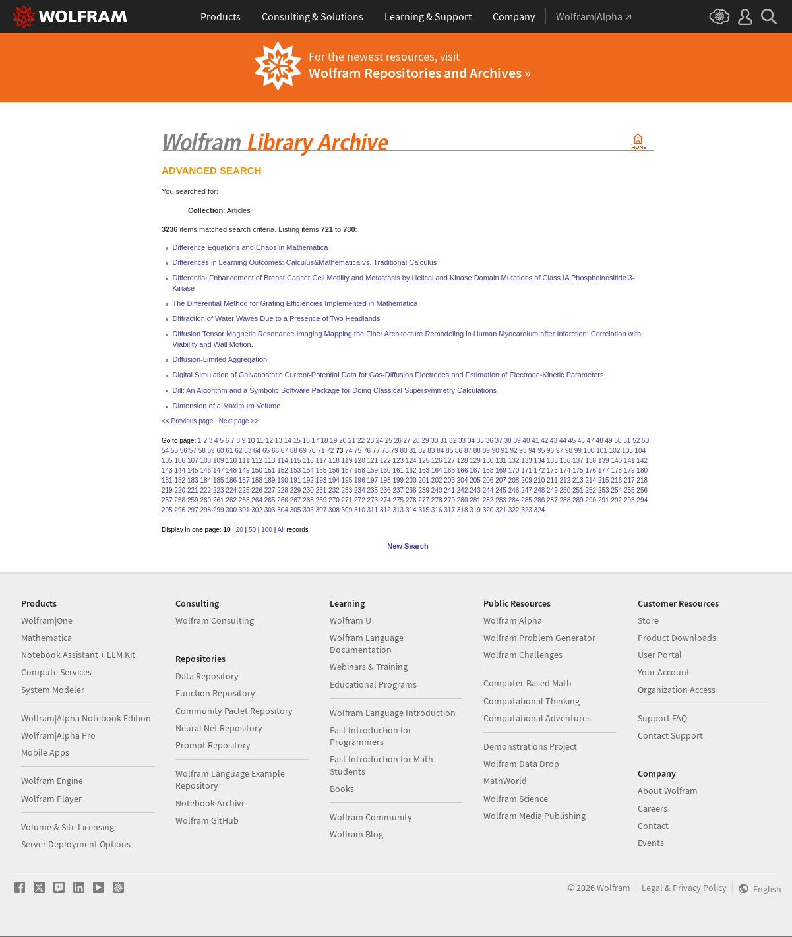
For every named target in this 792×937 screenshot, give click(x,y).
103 (627, 450)
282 (488, 500)
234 (359, 490)
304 (282, 510)
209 (526, 480)
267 (295, 500)
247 (526, 490)
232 (334, 490)
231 (321, 490)
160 (385, 470)
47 (590, 440)
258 (179, 500)
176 (590, 470)
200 (411, 480)
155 (321, 470)
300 (231, 510)
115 (295, 460)
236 (385, 490)
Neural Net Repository (218, 728)
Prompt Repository (213, 745)
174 (565, 470)
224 (231, 490)
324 (539, 510)
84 (440, 450)
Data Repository (207, 676)
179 (629, 470)
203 (449, 480)
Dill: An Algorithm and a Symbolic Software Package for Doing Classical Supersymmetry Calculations (335, 390)
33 (462, 440)
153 (295, 470)
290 (590, 500)
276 (411, 500)
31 (443, 440)
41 (535, 440)
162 (411, 470)
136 (565, 460)
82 (421, 450)
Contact (653, 825)
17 (315, 440)
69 (303, 450)
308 (334, 510)
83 (431, 450)
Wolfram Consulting (214, 620)
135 (552, 460)
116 (308, 460)
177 (603, 470)
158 (359, 470)
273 (373, 500)
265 (270, 500)
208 (514, 480)
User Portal (660, 655)
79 (394, 450)
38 (508, 440)
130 (488, 460)
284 (514, 500)
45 (572, 440)
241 (449, 490)
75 (357, 450)
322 (514, 510)
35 (480, 440)
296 (179, 510)
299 (218, 510)
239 (423, 490)
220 (179, 490)
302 (256, 510)
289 (578, 500)
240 (436, 490)
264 (256, 500)
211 (552, 480)
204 (462, 480)
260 (205, 500)
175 (578, 470)
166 (462, 470)
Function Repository (215, 693)
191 (295, 480)
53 (645, 440)
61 (229, 450)
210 (539, 480)
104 (640, 450)
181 (167, 480)
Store (648, 620)
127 (449, 460)
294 (642, 500)
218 (642, 480)
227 (270, 490)
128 (462, 460)
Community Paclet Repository (234, 711)
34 (471, 440)
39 (516, 440)
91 (504, 450)
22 (361, 440)
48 (599, 440)
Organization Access (677, 690)
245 (500, 490)
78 (385, 450)
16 (306, 440)
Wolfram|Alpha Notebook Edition (86, 718)
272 (359, 500)
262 (231, 500)
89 (486, 450)
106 (179, 460)
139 (603, 460)
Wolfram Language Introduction (393, 713)
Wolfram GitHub (207, 820)
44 (562, 440)
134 (539, 460)
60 (220, 450)
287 (552, 500)
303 (270, 510)
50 (617, 440)
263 (244, 500)
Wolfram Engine (52, 781)
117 (321, 460)
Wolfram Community (371, 817)
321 (500, 510)
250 (565, 490)
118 (334, 460)
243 (475, 490)
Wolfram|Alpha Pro (58, 735)
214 (590, 480)
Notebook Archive (210, 803)
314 (411, 510)
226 (256, 490)
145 (192, 470)
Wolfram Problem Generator (539, 638)
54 (165, 450)
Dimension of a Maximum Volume (227, 405)
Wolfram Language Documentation (367, 643)
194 (334, 480)
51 (626, 440)
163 (423, 470)
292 (616, 500)
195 (347, 480)
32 (452, 440)
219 (167, 490)
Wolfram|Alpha (512, 620)
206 (488, 480)
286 (539, 500)
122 (385, 460)
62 (238, 450)
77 (376, 450)
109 (218, 460)
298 (205, 510)
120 (359, 460)
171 (526, 470)
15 (297, 440)
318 (462, 510)
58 (202, 450)
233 (347, 490)
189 (270, 480)
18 (324, 440)
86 (458, 450)
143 (167, 470)
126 (436, 460)
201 (423, 480)
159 (373, 470)
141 (629, 460)
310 (359, 510)
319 (475, 510)
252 (590, 490)
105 (167, 460)
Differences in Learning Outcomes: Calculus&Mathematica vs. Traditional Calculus (305, 262)
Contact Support (670, 735)
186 (231, 480)
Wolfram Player (51, 798)
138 (590, 460)
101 (601, 450)
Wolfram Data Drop (521, 764)
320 (488, 510)
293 (629, 500)
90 (495, 450)
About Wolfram (668, 791)
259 (192, 500)
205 (475, 480)
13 (278, 440)
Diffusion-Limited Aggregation (220, 359)
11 (260, 440)
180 (642, 470)
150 (256, 470)
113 (270, 460)
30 (434, 440)
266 (282, 500)
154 (308, 470)
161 (398, 470)
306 (308, 510)
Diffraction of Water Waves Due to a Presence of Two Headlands (277, 318)
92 (513, 450)
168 (488, 470)
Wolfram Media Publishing (534, 816)
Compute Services (56, 672)
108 (205, 460)
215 (603, 480)
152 (282, 470)
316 (436, 510)
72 (330, 450)
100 (589, 450)
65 (266, 450)
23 (370, 440)
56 (183, 450)
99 (578, 450)
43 (553, 440)
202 (436, 480)
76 (367, 450)
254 (616, 490)
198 (385, 480)
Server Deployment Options (76, 844)
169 (500, 470)
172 (539, 470)
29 (425, 440)
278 (436, 500)
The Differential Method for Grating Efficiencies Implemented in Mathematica (295, 303)
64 (256, 450)
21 (351, 440)
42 (544, 440)
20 (342, 440)
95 (541, 450)
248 (539, 490)
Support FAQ (662, 718)
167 (475, 470)
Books (342, 789)
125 (423, 460)
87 (468, 450)
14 (287, 440)
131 (500, 460)
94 (531, 450)
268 (308, 500)
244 (488, 490)
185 (218, 480)
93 (522, 450)
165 (449, 470)
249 (552, 490)
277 (423, 500)
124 (411, 460)
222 (205, 490)
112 (256, 460)
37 (499, 440)
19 (333, 440)
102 (615, 450)
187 (244, 480)
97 (559, 450)
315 (423, 510)
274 (385, 500)
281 (475, 500)
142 (642, 460)
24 (379, 440)
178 (616, 470)
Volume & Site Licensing (67, 827)
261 (218, 500)
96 (550, 450)
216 (616, 480)
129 (475, 460)
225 (244, 490)
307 (321, 510)
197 (373, 480)
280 (462, 500)
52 (636, 440)
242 (462, 490)
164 (436, 470)
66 (275, 450)
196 (359, 480)
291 (603, 500)
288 (565, 500)
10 (251, 440)
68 (293, 450)
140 (616, 460)
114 (282, 460)
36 (489, 440)
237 (398, 490)
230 (308, 490)
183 (192, 480)
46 (581, 440)
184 (205, 480)
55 (174, 450)
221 (192, 490)
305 (295, 510)
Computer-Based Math (527, 683)
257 (167, 500)
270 (334, 500)
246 (514, 490)
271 (347, 500)
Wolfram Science (515, 798)
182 (179, 480)
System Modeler (52, 690)
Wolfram (613, 887)
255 (629, 490)
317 (449, 510)
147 (218, 470)
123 (398, 460)
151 (270, 470)
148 (231, 470)
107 (192, 460)
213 (578, 480)
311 (373, 510)
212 (565, 480)
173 (552, 470)
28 (415, 440)
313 (398, 510)
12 (269, 440)
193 (321, 480)
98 (568, 450)
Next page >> (239, 421)
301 (244, 510)
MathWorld (505, 781)
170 (514, 470)
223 (218, 490)
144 (179, 470)
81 (412, 450)
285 (526, 500)
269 (321, 500)
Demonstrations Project (530, 746)
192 (308, 480)
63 (247, 450)
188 (256, 480)
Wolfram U (350, 620)
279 (449, 500)
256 (642, 490)
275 (398, 500)
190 (282, 480)
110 (231, 460)
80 (404, 450)
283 (500, 500)
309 (347, 510)
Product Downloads (677, 638)
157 (347, 470)
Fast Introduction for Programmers (370, 736)
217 (629, 480)
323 (526, 510)
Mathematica (46, 638)
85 (449, 450)
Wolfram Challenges (523, 655)
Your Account (664, 672)
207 (500, 480)
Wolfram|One (47, 620)
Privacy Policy (700, 887)
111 (244, 460)
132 (514, 460)
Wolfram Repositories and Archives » (420, 72)
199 (398, 480)
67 (284, 450)
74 (348, 450)
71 (320, 450)
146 (205, 470)
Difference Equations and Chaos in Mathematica (250, 247)
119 (347, 460)
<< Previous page (187, 421)
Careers (652, 808)
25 (388, 440)
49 (608, 440)
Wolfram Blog (356, 834)
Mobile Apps (45, 752)
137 (578, 460)
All (281, 529)
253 (603, 490)
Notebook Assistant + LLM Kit (78, 655)
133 (526, 460)
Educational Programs (373, 684)
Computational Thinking (531, 701)
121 (373, 460)
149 (244, 470)
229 (295, 490)
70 (312, 450)
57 (193, 450)
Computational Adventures (537, 718)
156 (334, 470)
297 (192, 510)
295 (167, 510)
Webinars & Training (369, 667)
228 (282, 490)
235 (373, 490)
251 (578, 490)
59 (211, 450)
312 (385, 510)
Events (651, 843)
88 (477, 450)
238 (411, 490)
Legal (652, 887)
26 (398, 440)
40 (526, 440)
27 (407, 440)
